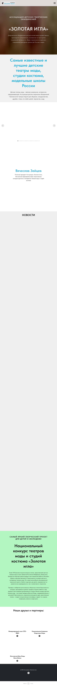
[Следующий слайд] (54, 125)
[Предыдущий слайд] (2, 125)
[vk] (28, 673)
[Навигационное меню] (55, 3)
